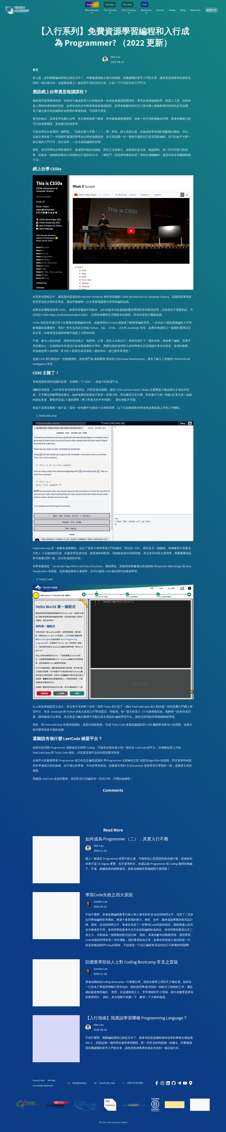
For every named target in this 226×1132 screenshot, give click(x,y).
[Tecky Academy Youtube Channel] (185, 1083)
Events (160, 10)
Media (172, 10)
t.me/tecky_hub (104, 1083)
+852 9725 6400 (132, 1083)
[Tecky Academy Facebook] (156, 1083)
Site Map (51, 1080)
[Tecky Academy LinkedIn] (168, 1083)
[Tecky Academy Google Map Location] (190, 1083)
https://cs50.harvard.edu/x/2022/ (68, 315)
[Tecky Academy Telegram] (179, 1083)
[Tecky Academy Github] (173, 1083)
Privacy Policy (39, 1080)
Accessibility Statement (43, 1085)
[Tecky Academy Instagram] (162, 1083)
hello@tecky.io (76, 1083)
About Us (195, 10)
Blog (183, 10)
